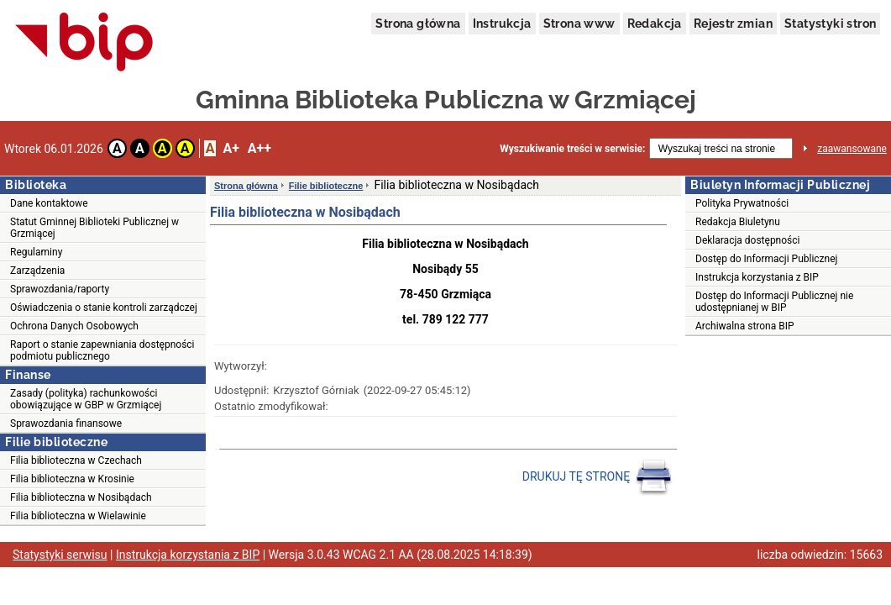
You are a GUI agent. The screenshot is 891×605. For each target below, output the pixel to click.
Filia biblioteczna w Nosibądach (81, 497)
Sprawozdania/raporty (59, 289)
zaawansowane (852, 149)
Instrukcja (502, 23)
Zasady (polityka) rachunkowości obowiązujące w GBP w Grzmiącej (85, 399)
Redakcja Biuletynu (737, 222)
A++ (259, 148)
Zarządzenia (37, 270)
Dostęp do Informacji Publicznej (766, 259)
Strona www (579, 23)
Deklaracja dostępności (747, 240)
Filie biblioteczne (326, 186)
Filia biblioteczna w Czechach (76, 460)
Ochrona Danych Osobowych (74, 326)
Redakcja (654, 23)
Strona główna (417, 23)
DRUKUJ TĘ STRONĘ (597, 477)
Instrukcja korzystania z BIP (757, 277)
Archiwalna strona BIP (744, 326)
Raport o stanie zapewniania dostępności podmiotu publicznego (102, 350)
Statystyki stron (830, 23)
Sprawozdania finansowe (66, 423)
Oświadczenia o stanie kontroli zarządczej (103, 307)
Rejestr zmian (733, 23)
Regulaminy (36, 252)
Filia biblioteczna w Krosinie (72, 479)
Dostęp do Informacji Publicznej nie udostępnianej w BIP (774, 301)
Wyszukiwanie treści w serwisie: (572, 149)
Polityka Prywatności (742, 203)
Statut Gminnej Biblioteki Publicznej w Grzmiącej (94, 227)
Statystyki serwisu (60, 554)
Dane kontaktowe (49, 203)
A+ (230, 148)
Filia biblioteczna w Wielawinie (78, 516)
